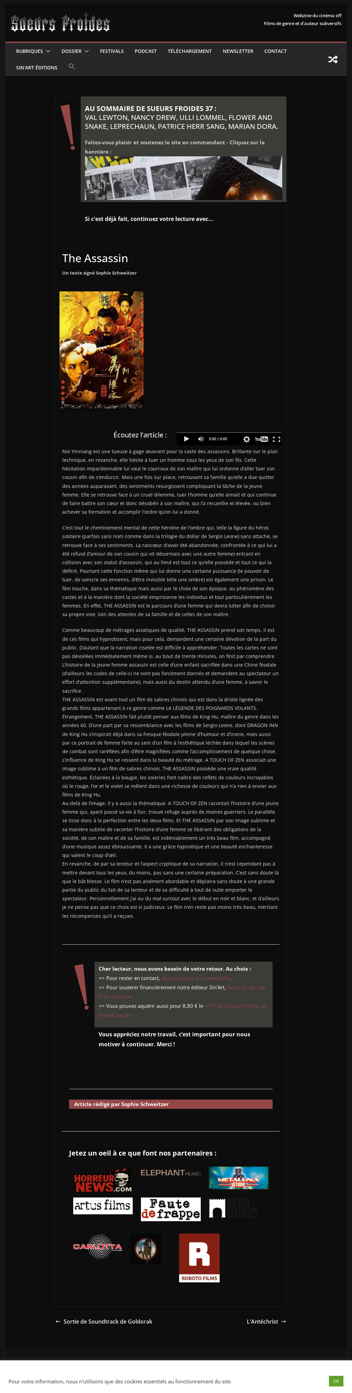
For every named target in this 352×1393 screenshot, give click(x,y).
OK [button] (336, 1381)
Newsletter (238, 51)
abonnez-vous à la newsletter (195, 977)
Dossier (71, 51)
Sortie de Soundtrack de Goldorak (103, 1321)
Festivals (112, 51)
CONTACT (275, 51)
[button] (47, 51)
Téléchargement (190, 51)
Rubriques (29, 51)
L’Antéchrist (266, 1321)
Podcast (146, 51)
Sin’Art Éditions (36, 67)
